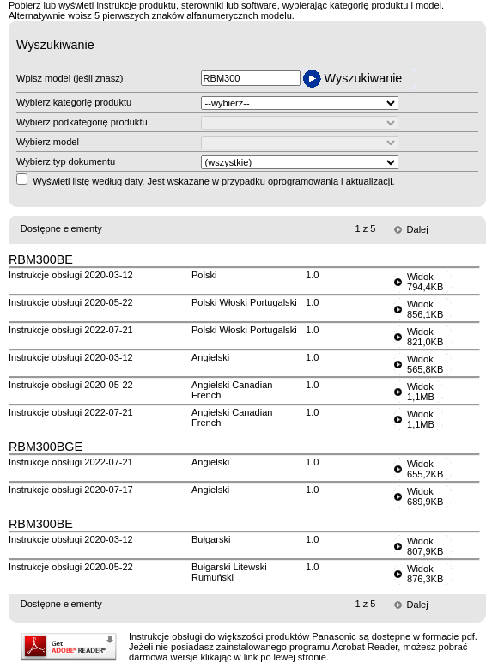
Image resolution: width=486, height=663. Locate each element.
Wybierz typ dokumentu (65, 161)
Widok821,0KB (425, 336)
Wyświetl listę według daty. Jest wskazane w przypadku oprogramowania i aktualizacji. (214, 181)
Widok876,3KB (425, 573)
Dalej (417, 229)
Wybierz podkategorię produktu (82, 122)
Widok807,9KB (425, 546)
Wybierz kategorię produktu (73, 102)
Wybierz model (47, 142)
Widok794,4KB (425, 281)
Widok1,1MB (420, 391)
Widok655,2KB (425, 469)
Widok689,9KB (425, 496)
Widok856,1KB (425, 309)
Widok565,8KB (425, 364)
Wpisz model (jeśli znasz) (69, 78)
